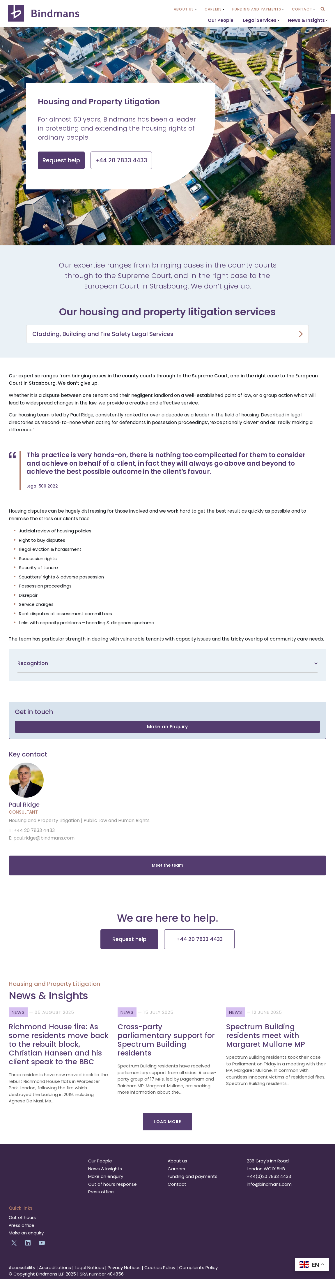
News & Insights (105, 1168)
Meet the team (167, 866)
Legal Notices (89, 1267)
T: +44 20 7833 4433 (32, 831)
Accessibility (22, 1267)
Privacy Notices (124, 1267)
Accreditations (55, 1267)
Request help (129, 938)
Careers (176, 1168)
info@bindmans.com (269, 1183)
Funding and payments (192, 1176)
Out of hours (22, 1217)
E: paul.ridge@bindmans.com (42, 839)
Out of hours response (112, 1183)
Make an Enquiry (167, 727)
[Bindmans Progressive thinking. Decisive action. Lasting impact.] (44, 13)
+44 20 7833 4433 (199, 938)
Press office (101, 1191)
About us (177, 1160)
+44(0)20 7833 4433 (269, 1176)
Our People (220, 20)
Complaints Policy (198, 1267)
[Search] (322, 9)
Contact (177, 1183)
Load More (167, 1121)
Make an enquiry (105, 1176)
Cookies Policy (159, 1267)
